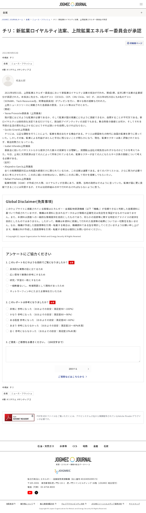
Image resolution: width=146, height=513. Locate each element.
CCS (75, 446)
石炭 (106, 446)
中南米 (5, 57)
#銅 (4, 69)
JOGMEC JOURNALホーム (12, 19)
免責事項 (11, 503)
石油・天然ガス (45, 446)
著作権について (27, 503)
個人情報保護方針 (48, 503)
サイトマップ (134, 503)
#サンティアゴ (24, 69)
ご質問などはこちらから (71, 376)
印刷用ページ (134, 43)
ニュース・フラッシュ (41, 19)
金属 (5, 12)
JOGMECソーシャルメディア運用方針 (107, 503)
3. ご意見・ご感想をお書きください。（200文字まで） (35, 342)
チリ (12, 57)
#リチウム (11, 69)
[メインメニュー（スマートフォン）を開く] (141, 4)
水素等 (63, 446)
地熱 (85, 446)
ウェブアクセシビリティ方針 (74, 503)
